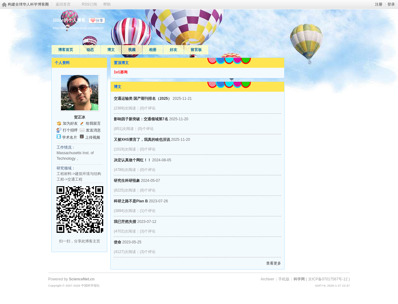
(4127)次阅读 (125, 252)
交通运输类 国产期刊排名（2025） (143, 98)
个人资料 (62, 63)
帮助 (107, 4)
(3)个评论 (148, 231)
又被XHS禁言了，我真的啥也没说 (142, 139)
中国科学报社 (90, 285)
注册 (378, 4)
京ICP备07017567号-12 (328, 279)
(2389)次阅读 (125, 108)
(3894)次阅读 (125, 211)
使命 (117, 242)
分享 (99, 20)
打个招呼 (70, 130)
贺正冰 (79, 117)
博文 (111, 50)
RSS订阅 (89, 4)
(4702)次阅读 (125, 231)
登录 (391, 4)
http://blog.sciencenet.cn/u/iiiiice (78, 28)
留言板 (196, 50)
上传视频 (92, 137)
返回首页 (63, 4)
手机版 (283, 279)
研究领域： (66, 168)
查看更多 (273, 263)
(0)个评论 (148, 108)
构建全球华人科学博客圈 (28, 4)
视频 (132, 50)
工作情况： (66, 147)
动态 (90, 50)
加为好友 (70, 123)
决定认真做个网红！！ (132, 160)
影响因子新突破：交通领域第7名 (141, 119)
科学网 (299, 279)
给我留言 (93, 123)
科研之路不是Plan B (131, 201)
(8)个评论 (148, 190)
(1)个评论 (148, 211)
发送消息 (93, 130)
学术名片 (69, 137)
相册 (152, 50)
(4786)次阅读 (125, 170)
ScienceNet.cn (82, 279)
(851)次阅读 (124, 129)
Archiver (267, 279)
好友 (173, 50)
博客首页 (65, 50)
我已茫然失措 (125, 221)
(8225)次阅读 (125, 190)
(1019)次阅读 (125, 149)
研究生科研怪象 (127, 180)
